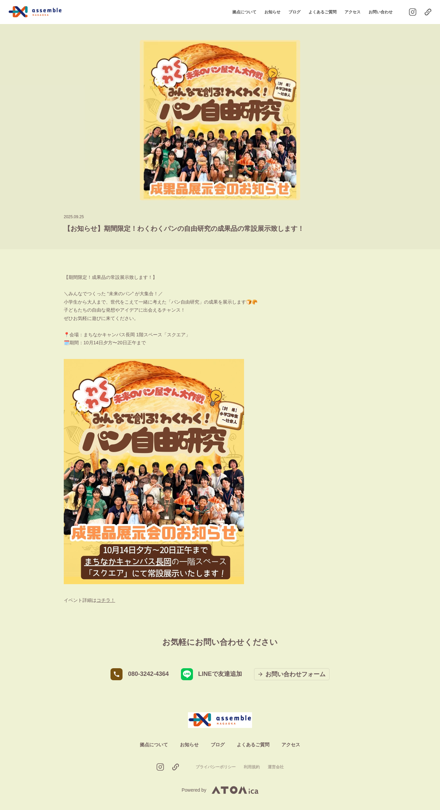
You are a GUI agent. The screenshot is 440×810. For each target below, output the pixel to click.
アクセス (353, 12)
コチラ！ (105, 600)
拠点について (244, 12)
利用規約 (252, 767)
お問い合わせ (381, 12)
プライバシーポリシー (216, 767)
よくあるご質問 (322, 12)
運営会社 (276, 767)
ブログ (294, 12)
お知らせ (272, 12)
